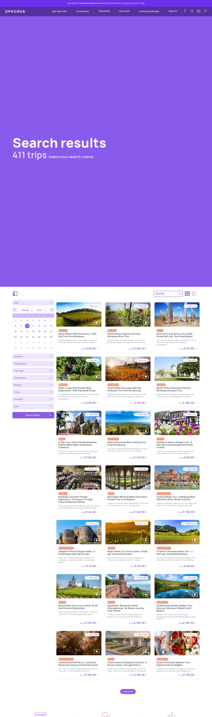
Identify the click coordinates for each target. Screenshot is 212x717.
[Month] (26, 310)
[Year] (40, 310)
